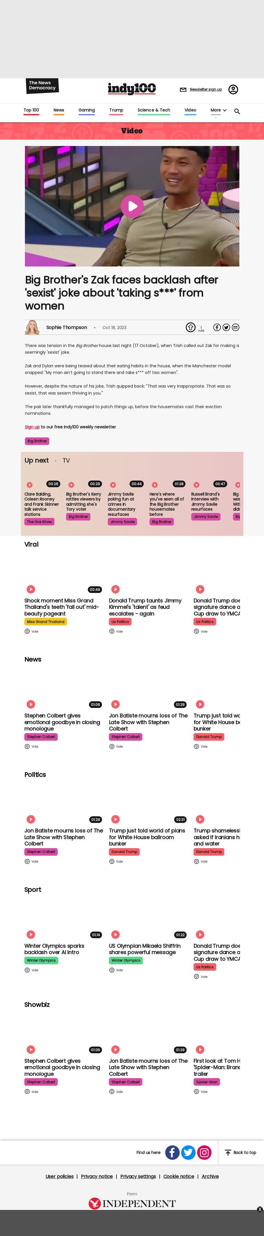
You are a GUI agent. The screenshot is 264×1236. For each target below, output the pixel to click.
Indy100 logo (132, 89)
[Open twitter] (188, 1152)
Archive (210, 1177)
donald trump (209, 736)
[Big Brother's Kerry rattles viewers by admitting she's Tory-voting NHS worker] (85, 478)
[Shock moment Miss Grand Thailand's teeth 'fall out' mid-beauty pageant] (64, 572)
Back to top (240, 1153)
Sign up (32, 427)
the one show (39, 521)
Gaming (87, 110)
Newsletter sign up (206, 89)
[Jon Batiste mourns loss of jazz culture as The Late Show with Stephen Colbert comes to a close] (149, 687)
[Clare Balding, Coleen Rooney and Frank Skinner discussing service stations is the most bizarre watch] (43, 478)
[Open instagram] (204, 1152)
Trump (116, 110)
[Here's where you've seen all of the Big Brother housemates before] (169, 478)
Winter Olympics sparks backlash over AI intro (54, 949)
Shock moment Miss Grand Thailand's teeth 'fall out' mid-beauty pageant (61, 607)
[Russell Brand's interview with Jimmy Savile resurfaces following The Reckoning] (210, 478)
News (59, 110)
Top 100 (31, 110)
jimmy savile (122, 521)
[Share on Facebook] (217, 327)
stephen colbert (41, 736)
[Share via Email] (235, 327)
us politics (120, 621)
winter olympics (41, 960)
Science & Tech (154, 110)
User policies (59, 1177)
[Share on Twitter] (226, 327)
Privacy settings (138, 1177)
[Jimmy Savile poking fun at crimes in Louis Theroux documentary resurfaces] (127, 478)
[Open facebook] (172, 1152)
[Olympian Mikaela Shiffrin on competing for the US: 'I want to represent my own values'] (149, 917)
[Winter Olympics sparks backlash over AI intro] (64, 917)
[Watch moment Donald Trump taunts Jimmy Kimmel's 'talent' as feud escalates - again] (149, 572)
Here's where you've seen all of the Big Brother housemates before (167, 504)
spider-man (206, 1082)
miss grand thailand (45, 621)
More (216, 110)
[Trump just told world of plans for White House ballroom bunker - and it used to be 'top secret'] (149, 802)
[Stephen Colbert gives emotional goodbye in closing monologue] (64, 687)
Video (190, 110)
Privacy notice (97, 1177)
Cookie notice (178, 1177)
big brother (37, 441)
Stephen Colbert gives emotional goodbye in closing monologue (62, 722)
